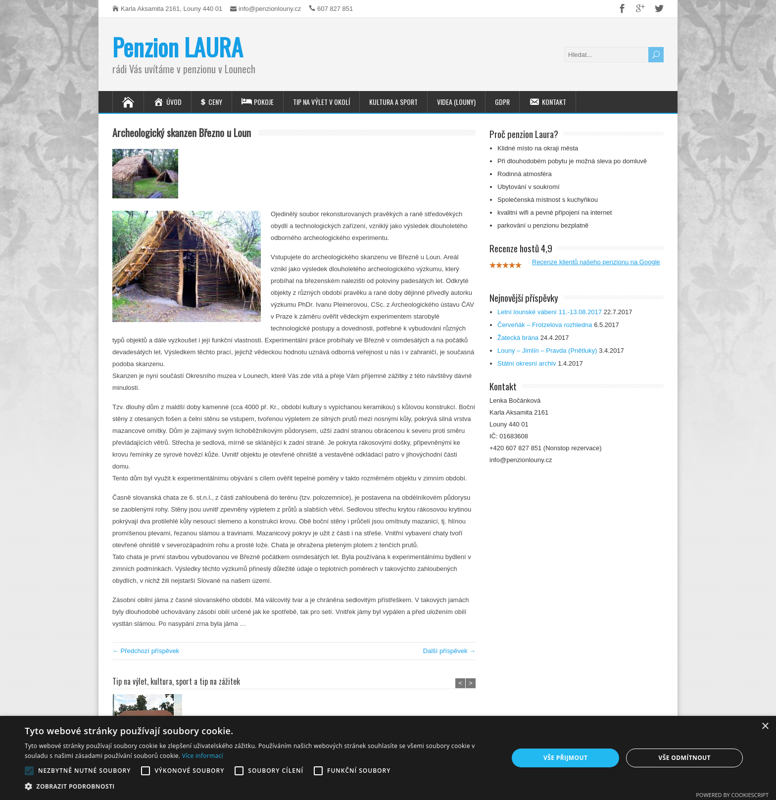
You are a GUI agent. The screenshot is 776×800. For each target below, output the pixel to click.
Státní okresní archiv (526, 363)
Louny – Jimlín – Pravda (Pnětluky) (547, 350)
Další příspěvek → (449, 651)
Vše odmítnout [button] (684, 757)
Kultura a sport (393, 101)
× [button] (765, 726)
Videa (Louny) (456, 101)
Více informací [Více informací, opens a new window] (202, 756)
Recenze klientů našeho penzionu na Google (596, 262)
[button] (259, 787)
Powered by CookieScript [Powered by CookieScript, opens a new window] (732, 795)
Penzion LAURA (177, 46)
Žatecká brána (517, 337)
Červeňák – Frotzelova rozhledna (544, 325)
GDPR (502, 101)
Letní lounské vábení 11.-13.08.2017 (549, 312)
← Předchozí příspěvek (145, 651)
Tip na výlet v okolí (321, 101)
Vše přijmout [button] (565, 757)
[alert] (388, 758)
